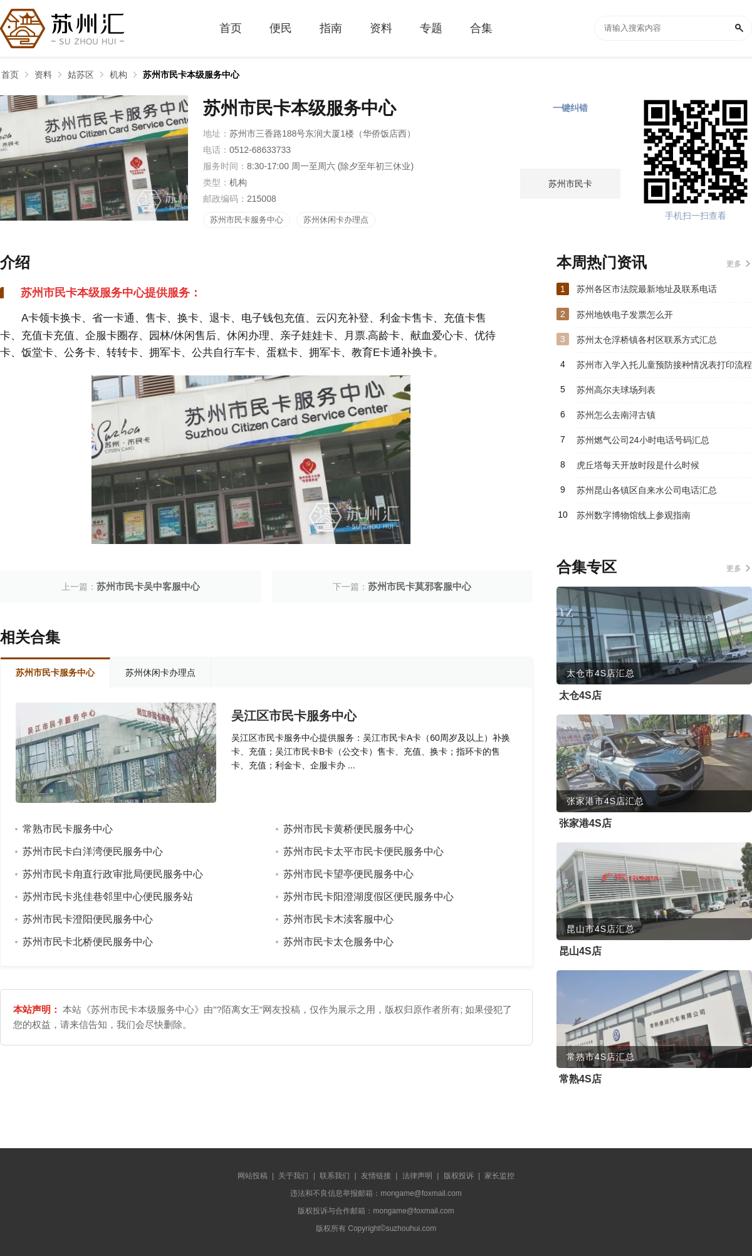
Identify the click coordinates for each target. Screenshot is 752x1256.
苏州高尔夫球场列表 (616, 390)
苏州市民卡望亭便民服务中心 (348, 874)
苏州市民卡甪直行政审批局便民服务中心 (113, 874)
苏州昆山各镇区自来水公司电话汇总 (647, 490)
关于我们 (293, 1175)
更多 (733, 263)
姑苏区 (81, 75)
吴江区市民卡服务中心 (294, 716)
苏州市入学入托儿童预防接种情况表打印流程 (664, 365)
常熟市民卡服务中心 (68, 829)
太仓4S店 (580, 695)
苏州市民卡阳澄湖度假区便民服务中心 (368, 896)
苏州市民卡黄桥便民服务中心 (348, 829)
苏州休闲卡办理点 (335, 219)
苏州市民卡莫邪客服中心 (419, 586)
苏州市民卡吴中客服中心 (148, 586)
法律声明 (417, 1175)
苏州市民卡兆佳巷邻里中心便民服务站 (108, 896)
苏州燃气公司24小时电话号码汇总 (643, 440)
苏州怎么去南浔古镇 (616, 415)
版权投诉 (459, 1175)
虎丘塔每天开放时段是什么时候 (638, 465)
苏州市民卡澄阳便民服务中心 (88, 919)
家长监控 (499, 1175)
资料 (43, 75)
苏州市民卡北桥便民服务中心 (88, 941)
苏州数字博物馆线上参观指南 (634, 515)
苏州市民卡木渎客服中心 (338, 919)
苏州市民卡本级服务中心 (191, 75)
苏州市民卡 (570, 184)
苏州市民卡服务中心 (246, 219)
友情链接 (376, 1175)
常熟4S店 (580, 1079)
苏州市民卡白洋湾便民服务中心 (93, 851)
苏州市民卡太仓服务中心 (338, 941)
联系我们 (335, 1175)
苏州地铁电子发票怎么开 (625, 315)
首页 (10, 75)
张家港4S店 (585, 823)
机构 (118, 75)
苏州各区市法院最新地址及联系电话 (647, 289)
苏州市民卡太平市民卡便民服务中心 (363, 851)
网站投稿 (253, 1175)
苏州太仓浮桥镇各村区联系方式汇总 (647, 340)
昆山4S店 (580, 951)
